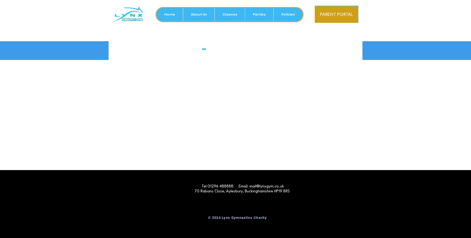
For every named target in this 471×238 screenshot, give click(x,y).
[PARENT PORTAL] (336, 14)
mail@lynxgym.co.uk (266, 186)
